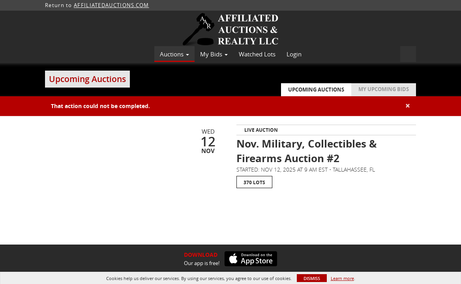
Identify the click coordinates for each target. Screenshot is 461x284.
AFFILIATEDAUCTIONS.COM (111, 5)
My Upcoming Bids (383, 89)
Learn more (342, 278)
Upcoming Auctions (316, 89)
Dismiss (312, 278)
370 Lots (254, 182)
